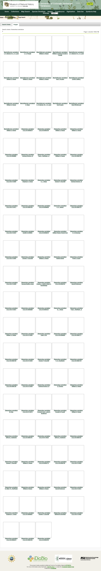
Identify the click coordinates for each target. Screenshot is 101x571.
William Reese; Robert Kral (60, 233)
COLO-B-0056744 (11, 361)
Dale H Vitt (44, 335)
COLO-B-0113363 (76, 514)
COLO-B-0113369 (76, 463)
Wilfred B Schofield (60, 514)
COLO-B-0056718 (76, 361)
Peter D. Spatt (76, 258)
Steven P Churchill (60, 181)
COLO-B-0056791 (27, 437)
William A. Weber (11, 335)
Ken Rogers (60, 105)
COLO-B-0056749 (60, 463)
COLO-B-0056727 (44, 309)
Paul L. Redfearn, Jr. (43, 156)
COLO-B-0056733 (27, 540)
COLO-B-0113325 (44, 437)
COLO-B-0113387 (11, 181)
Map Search (25, 11)
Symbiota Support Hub (68, 566)
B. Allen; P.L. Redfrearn (11, 488)
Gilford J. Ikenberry (11, 437)
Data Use (80, 11)
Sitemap (46, 13)
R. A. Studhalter (60, 361)
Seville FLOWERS (27, 233)
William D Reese (27, 488)
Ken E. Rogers (60, 79)
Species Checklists (38, 11)
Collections (15, 11)
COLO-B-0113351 (76, 488)
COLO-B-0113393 (27, 335)
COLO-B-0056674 (11, 540)
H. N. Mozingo (76, 233)
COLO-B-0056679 (27, 130)
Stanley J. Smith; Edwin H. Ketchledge (43, 284)
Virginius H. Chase (27, 181)
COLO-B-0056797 (76, 437)
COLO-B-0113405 (11, 284)
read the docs (50, 566)
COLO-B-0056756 (11, 386)
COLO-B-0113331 (11, 309)
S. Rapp (27, 105)
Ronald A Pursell (60, 412)
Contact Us (79, 3)
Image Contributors (10, 17)
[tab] (6, 24)
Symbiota (53, 568)
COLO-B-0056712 (44, 463)
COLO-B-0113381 (11, 258)
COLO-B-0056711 (76, 335)
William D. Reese (44, 53)
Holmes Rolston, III (27, 156)
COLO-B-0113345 (27, 361)
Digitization (71, 11)
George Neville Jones (28, 284)
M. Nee (11, 412)
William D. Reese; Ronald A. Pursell (60, 54)
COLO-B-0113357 (11, 233)
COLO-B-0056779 (76, 207)
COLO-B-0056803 (11, 156)
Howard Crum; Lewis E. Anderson (43, 412)
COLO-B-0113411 (11, 207)
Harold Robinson (76, 284)
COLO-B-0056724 (60, 284)
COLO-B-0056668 (27, 309)
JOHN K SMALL (76, 79)
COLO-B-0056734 (44, 130)
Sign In (90, 3)
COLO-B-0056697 (27, 514)
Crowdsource (60, 11)
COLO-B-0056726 (27, 207)
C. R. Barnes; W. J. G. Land (11, 53)
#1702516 (68, 565)
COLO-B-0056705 (44, 540)
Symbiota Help (91, 11)
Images (50, 11)
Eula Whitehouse (76, 105)
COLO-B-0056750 (76, 156)
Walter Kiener (60, 258)
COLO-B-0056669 (60, 335)
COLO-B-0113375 (27, 412)
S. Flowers (60, 386)
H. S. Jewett (60, 207)
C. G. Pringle (27, 53)
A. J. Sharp (44, 181)
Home (7, 11)
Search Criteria (6, 24)
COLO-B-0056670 (44, 233)
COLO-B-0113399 (27, 386)
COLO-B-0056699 (44, 207)
